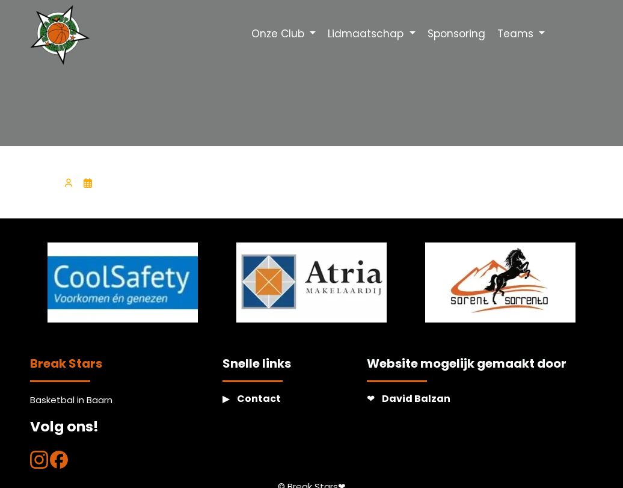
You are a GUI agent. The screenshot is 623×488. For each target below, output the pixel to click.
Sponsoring (456, 33)
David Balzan (416, 399)
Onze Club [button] (279, 33)
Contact (259, 399)
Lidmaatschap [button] (367, 33)
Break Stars (66, 363)
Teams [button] (516, 33)
